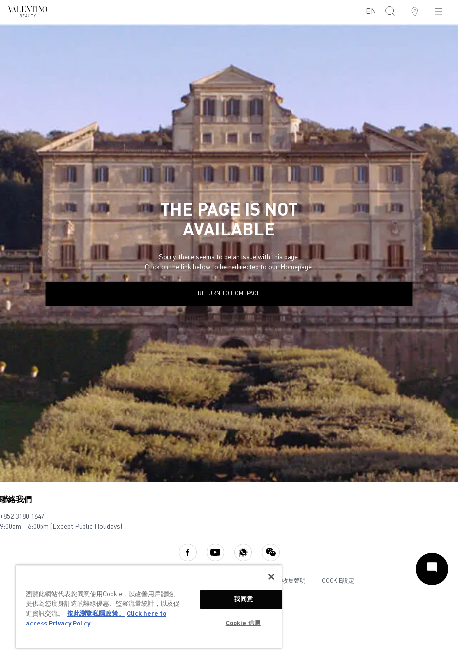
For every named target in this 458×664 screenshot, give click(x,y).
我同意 (243, 599)
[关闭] (271, 577)
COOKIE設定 (338, 581)
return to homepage (229, 294)
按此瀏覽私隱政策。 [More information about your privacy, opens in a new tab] (96, 614)
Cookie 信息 (243, 623)
